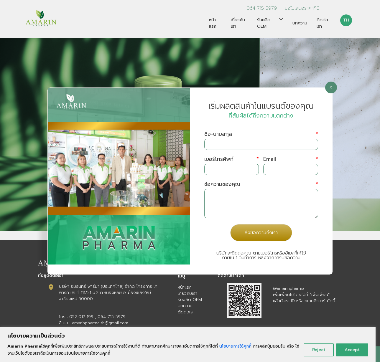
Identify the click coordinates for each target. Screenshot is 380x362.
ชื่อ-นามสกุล (261, 134)
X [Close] (331, 87)
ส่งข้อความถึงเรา (261, 232)
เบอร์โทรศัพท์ (231, 159)
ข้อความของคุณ (261, 184)
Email (290, 159)
